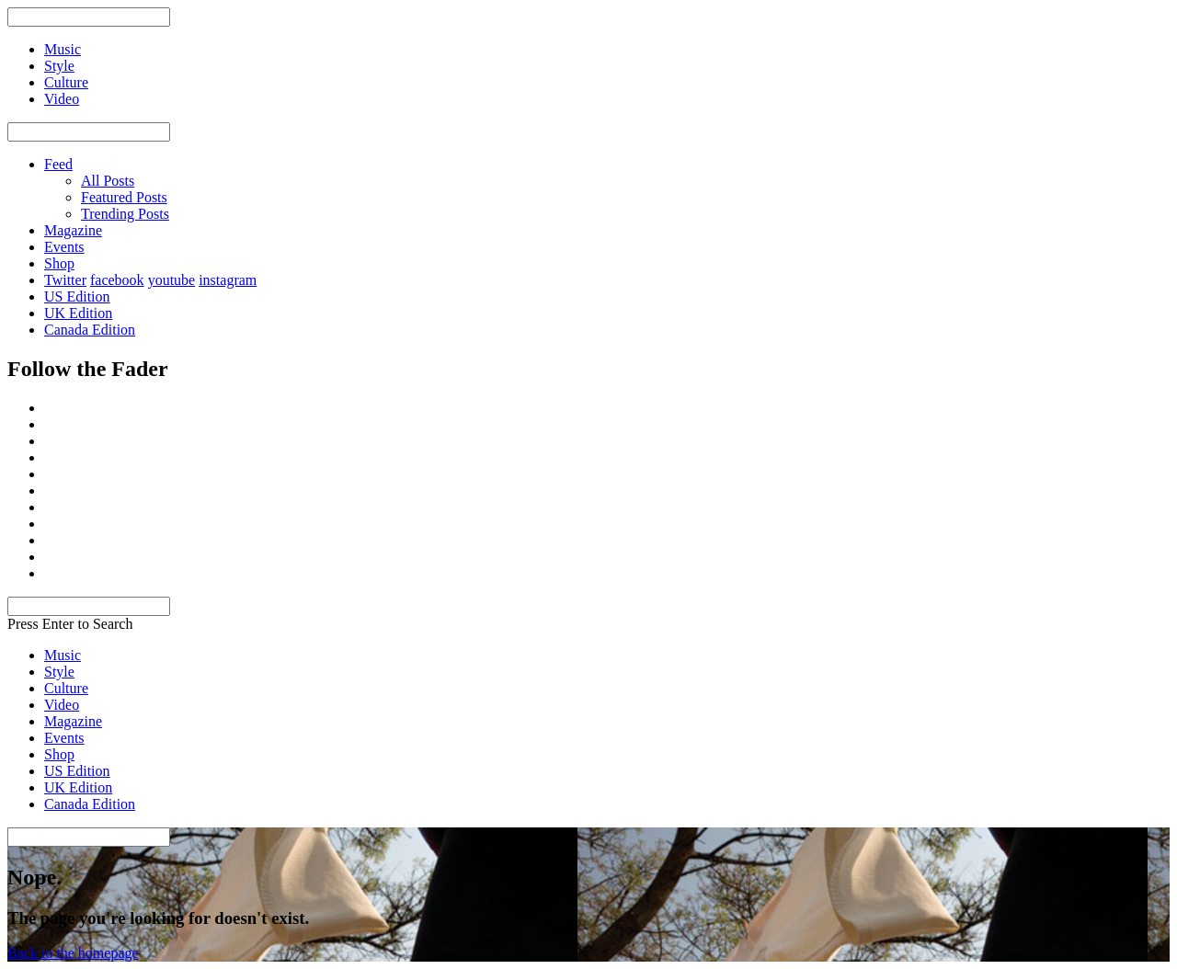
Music (62, 655)
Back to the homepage (73, 953)
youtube (172, 280)
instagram (228, 280)
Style (59, 671)
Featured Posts (124, 197)
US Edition (77, 296)
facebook (117, 280)
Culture (66, 688)
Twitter (65, 280)
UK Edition (78, 313)
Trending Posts (125, 214)
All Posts (107, 180)
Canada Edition (89, 329)
